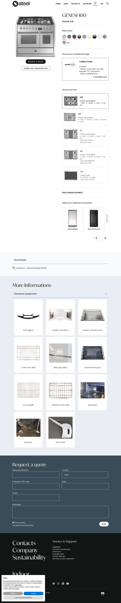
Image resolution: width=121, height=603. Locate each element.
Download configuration (36, 68)
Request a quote (35, 61)
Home (58, 4)
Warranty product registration (63, 559)
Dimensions (56, 552)
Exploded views (58, 554)
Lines (66, 4)
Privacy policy (20, 523)
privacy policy (28, 525)
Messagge (16, 504)
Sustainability (29, 557)
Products (75, 4)
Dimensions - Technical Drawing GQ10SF (31, 268)
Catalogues (56, 547)
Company (25, 550)
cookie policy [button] (18, 585)
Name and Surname (20, 470)
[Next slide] (105, 238)
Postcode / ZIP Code (20, 482)
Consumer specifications (61, 549)
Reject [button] (13, 593)
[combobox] (85, 475)
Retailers (87, 4)
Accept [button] (33, 593)
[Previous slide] (96, 238)
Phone (15, 493)
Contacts (24, 543)
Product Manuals (58, 556)
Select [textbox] (66, 475)
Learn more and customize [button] (23, 597)
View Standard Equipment (72, 192)
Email (64, 482)
